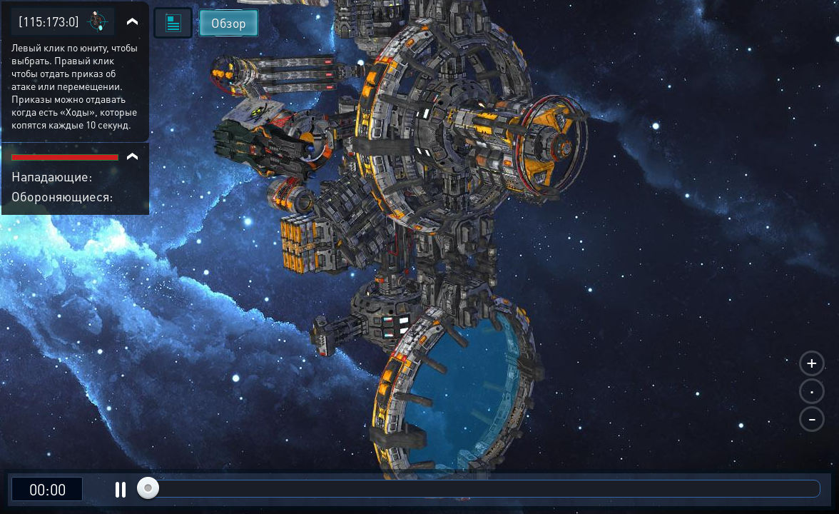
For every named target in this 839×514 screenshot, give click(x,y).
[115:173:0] (49, 21)
